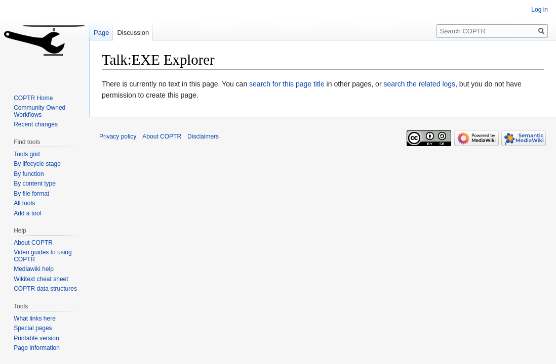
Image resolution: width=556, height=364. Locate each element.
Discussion (133, 32)
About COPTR (33, 242)
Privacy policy (117, 136)
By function (29, 173)
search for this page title (287, 84)
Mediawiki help (34, 268)
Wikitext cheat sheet (41, 279)
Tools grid (26, 154)
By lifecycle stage (37, 163)
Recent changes (36, 124)
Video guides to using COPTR (43, 256)
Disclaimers (203, 136)
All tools (24, 203)
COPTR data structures (45, 288)
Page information (37, 347)
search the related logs (419, 84)
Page (101, 32)
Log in (539, 9)
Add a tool (27, 213)
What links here (35, 318)
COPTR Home (33, 98)
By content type (35, 183)
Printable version (36, 338)
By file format (31, 193)
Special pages (33, 328)
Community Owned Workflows (39, 111)
